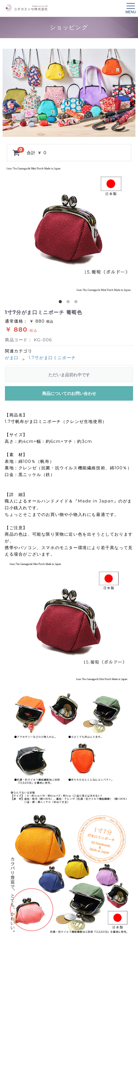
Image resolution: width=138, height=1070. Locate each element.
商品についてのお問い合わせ (69, 393)
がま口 (12, 357)
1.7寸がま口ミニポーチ (52, 357)
